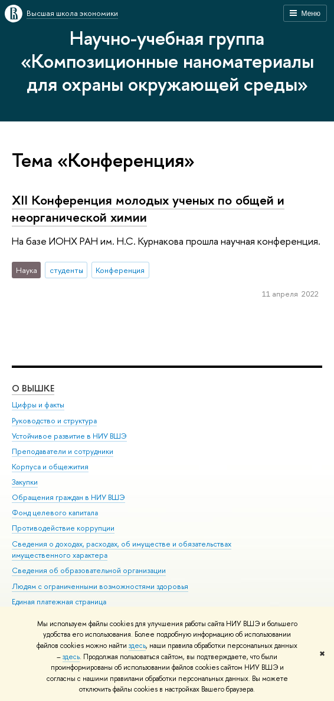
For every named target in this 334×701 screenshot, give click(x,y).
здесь (137, 645)
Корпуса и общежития (50, 467)
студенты (66, 270)
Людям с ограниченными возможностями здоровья (100, 586)
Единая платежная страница (59, 602)
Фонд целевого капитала (55, 513)
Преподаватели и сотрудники (62, 451)
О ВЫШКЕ (33, 388)
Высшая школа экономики (72, 13)
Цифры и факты (38, 405)
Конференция (120, 270)
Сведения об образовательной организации (89, 570)
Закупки (25, 482)
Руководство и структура (54, 421)
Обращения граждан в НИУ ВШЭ (68, 497)
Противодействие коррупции (63, 528)
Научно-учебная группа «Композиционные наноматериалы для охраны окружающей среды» (167, 61)
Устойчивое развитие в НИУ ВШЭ (69, 436)
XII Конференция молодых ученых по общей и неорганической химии (148, 208)
